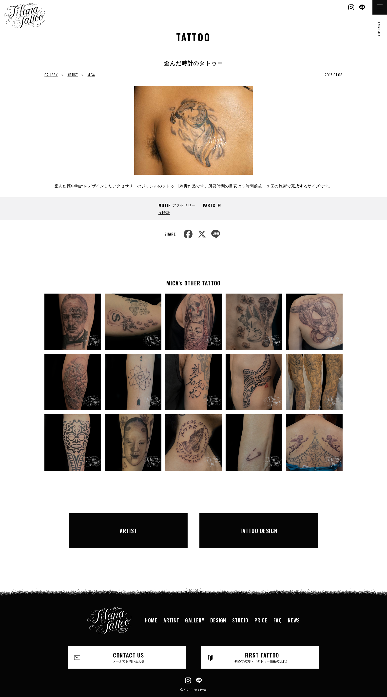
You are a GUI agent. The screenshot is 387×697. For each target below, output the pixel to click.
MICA (91, 74)
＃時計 (164, 212)
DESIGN (218, 606)
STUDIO (240, 606)
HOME (150, 606)
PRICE (261, 606)
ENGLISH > (379, 29)
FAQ (278, 606)
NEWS (295, 606)
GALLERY (51, 74)
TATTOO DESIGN (258, 523)
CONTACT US (128, 643)
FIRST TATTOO (262, 643)
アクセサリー (184, 205)
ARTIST (72, 74)
